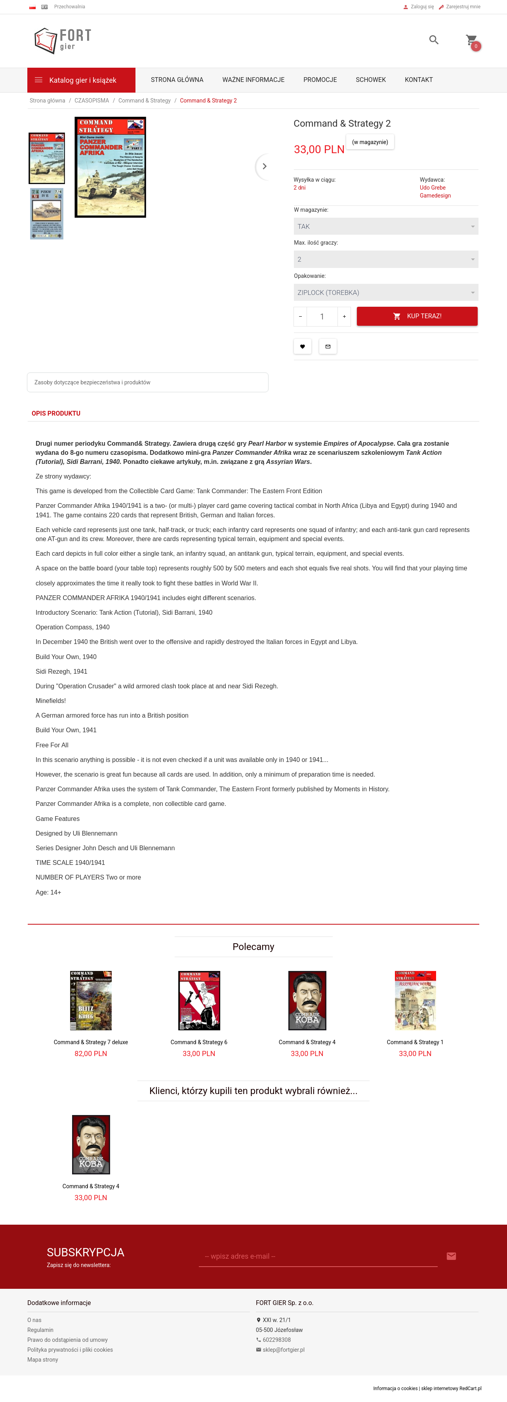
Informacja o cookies (396, 1388)
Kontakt (419, 80)
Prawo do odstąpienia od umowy (67, 1340)
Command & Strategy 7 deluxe (91, 1042)
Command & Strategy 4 (307, 1042)
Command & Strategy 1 (415, 1042)
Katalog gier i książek (75, 80)
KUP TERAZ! (417, 316)
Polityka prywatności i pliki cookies (70, 1350)
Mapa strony (42, 1359)
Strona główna (177, 80)
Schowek (371, 80)
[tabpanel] (253, 673)
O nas (34, 1320)
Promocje (320, 80)
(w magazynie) (370, 142)
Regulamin (40, 1330)
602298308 (273, 1340)
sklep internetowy (440, 1388)
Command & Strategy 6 (199, 1042)
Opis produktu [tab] (56, 413)
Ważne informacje (254, 80)
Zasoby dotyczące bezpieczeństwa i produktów (92, 382)
